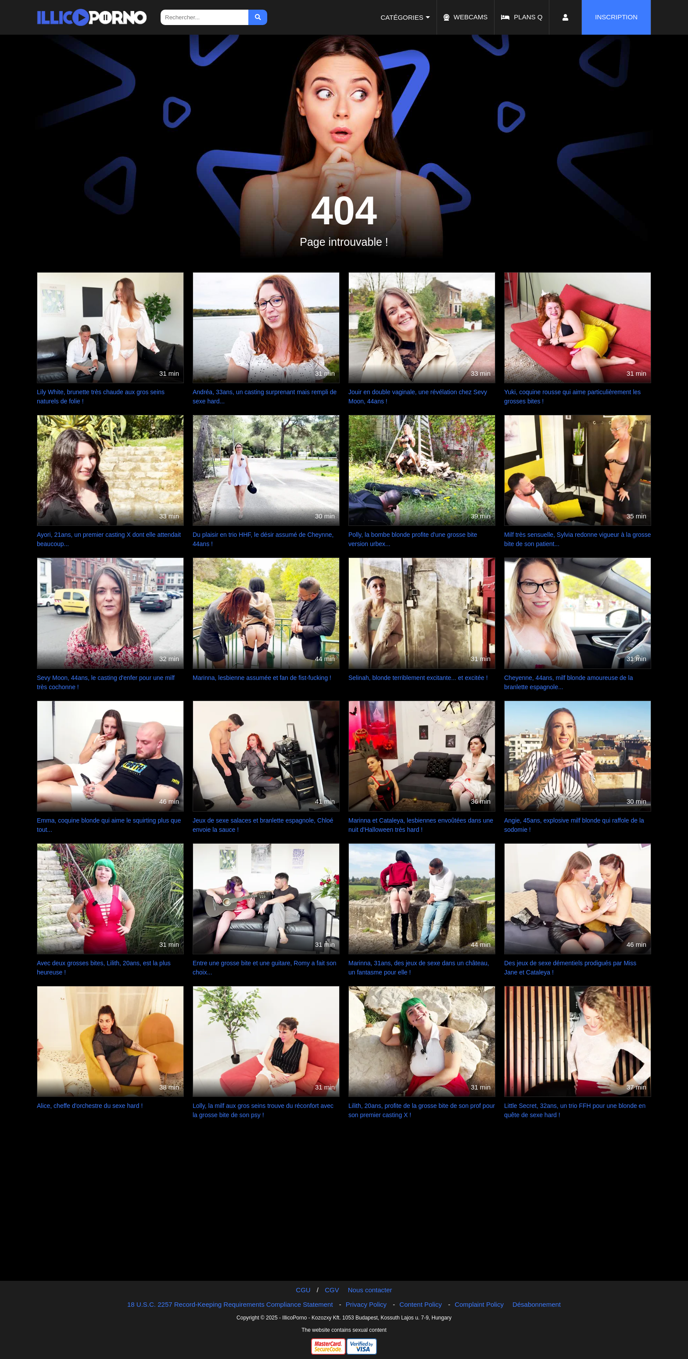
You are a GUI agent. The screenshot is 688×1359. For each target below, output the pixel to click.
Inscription (616, 17)
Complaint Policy (479, 1304)
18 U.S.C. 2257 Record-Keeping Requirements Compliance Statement (230, 1304)
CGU (303, 1290)
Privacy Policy (366, 1304)
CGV (332, 1290)
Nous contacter (370, 1290)
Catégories (402, 17)
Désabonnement (536, 1304)
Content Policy (420, 1304)
